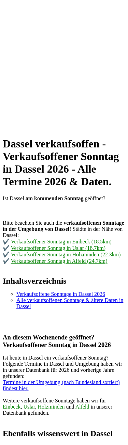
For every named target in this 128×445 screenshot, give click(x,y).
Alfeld (82, 407)
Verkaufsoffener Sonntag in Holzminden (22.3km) (66, 254)
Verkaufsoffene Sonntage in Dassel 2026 (60, 294)
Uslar (29, 407)
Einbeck (11, 407)
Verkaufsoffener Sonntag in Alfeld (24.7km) (59, 261)
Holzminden (51, 407)
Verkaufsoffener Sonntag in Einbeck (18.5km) (61, 241)
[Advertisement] (64, 66)
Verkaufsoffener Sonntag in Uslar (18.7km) (58, 248)
